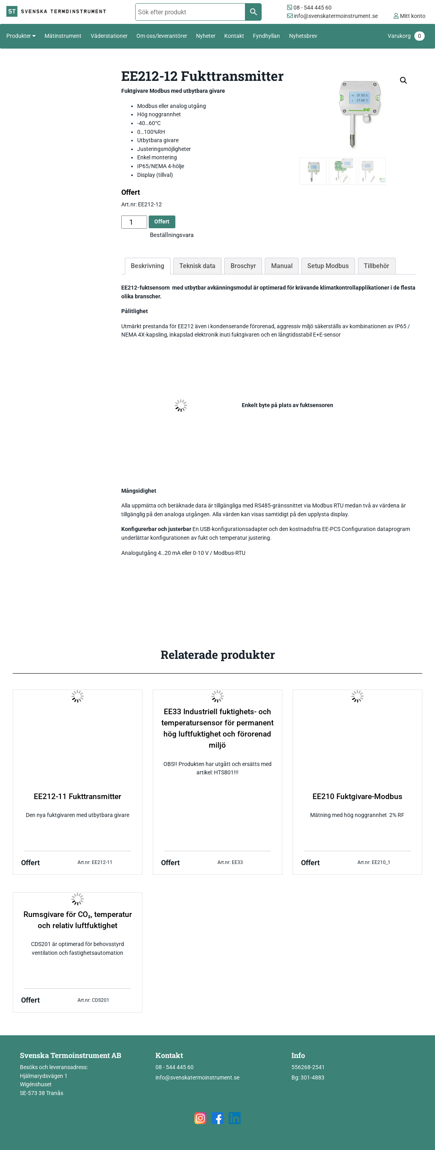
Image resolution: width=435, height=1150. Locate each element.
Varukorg (406, 36)
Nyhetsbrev (303, 36)
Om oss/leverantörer (161, 36)
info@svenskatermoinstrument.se (332, 16)
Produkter (18, 36)
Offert (161, 221)
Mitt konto (409, 16)
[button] (403, 80)
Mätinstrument (63, 36)
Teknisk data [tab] (197, 266)
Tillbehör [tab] (376, 266)
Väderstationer (109, 36)
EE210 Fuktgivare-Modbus (357, 796)
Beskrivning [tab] (147, 266)
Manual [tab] (282, 266)
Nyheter (206, 36)
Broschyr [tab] (243, 266)
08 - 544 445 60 (309, 7)
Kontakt (234, 36)
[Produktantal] (134, 222)
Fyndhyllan (266, 36)
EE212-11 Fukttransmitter (77, 796)
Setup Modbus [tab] (328, 266)
